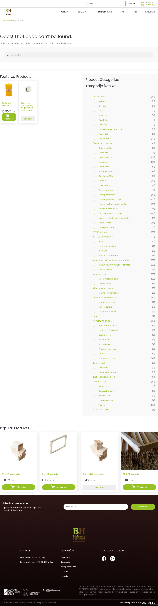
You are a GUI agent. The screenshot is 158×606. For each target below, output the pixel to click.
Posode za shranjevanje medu (112, 204)
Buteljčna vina (105, 386)
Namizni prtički (105, 344)
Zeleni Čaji (103, 134)
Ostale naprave (106, 190)
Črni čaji (102, 106)
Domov (9, 21)
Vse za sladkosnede (107, 372)
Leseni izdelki (104, 339)
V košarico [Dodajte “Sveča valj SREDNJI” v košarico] (9, 117)
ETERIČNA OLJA (100, 232)
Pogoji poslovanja (68, 566)
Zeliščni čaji (104, 138)
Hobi (101, 241)
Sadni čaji (103, 124)
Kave (101, 110)
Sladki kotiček (99, 363)
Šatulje (102, 353)
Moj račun (65, 557)
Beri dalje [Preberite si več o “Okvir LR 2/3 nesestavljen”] (99, 487)
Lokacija (64, 576)
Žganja (102, 405)
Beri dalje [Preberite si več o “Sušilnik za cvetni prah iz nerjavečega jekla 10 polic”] (28, 119)
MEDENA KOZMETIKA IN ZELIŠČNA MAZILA (111, 260)
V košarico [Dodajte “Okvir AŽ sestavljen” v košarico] (142, 487)
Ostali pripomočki (107, 194)
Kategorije (65, 562)
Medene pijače (105, 283)
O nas (122, 12)
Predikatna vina (106, 400)
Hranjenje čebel (106, 171)
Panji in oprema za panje (110, 199)
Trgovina (64, 12)
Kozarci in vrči (105, 335)
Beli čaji (102, 101)
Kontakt (64, 571)
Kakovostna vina (106, 391)
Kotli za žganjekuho (104, 12)
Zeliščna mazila (105, 269)
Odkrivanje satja (106, 185)
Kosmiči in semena (107, 302)
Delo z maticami (106, 157)
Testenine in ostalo (107, 311)
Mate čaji (103, 115)
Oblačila (102, 180)
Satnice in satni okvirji (108, 208)
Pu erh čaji (103, 120)
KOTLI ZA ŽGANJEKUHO (103, 236)
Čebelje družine (106, 148)
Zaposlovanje (150, 12)
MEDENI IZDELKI (99, 274)
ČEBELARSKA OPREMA (102, 143)
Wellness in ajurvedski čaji (110, 129)
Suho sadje (103, 367)
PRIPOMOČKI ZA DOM (102, 321)
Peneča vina (104, 395)
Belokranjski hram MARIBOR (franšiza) (37, 562)
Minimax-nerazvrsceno (103, 288)
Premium (103, 251)
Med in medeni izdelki (108, 279)
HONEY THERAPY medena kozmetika (115, 265)
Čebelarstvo (82, 12)
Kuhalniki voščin (106, 176)
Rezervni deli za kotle (108, 255)
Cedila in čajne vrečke (109, 330)
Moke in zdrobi (105, 307)
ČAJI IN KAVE (98, 96)
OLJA (95, 316)
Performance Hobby (108, 246)
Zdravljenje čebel (106, 227)
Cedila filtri (103, 152)
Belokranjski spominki (108, 325)
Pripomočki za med (107, 349)
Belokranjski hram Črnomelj (32, 557)
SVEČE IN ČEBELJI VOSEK (104, 377)
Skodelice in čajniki (107, 358)
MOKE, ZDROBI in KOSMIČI (104, 297)
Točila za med (105, 222)
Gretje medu (104, 166)
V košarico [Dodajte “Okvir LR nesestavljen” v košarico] (21, 487)
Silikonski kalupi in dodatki (110, 213)
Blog (135, 12)
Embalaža (103, 162)
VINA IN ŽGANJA (100, 381)
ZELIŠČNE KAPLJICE (101, 409)
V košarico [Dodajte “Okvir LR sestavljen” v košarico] (61, 487)
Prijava (129, 4)
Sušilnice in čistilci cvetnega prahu (114, 218)
